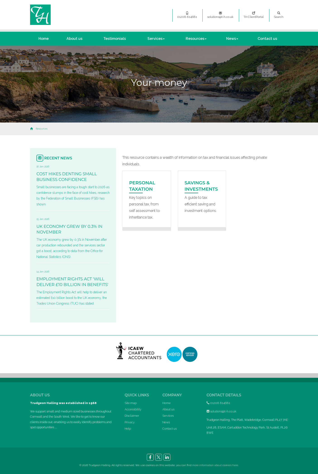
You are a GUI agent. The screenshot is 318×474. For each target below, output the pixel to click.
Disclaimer (132, 415)
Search (278, 15)
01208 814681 (187, 15)
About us (74, 38)
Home (43, 38)
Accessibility (133, 409)
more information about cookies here (215, 465)
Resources (196, 38)
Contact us (267, 38)
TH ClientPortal (254, 15)
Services (156, 38)
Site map (131, 403)
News (232, 38)
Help (128, 428)
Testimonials (114, 38)
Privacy (130, 422)
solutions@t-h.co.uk (220, 15)
